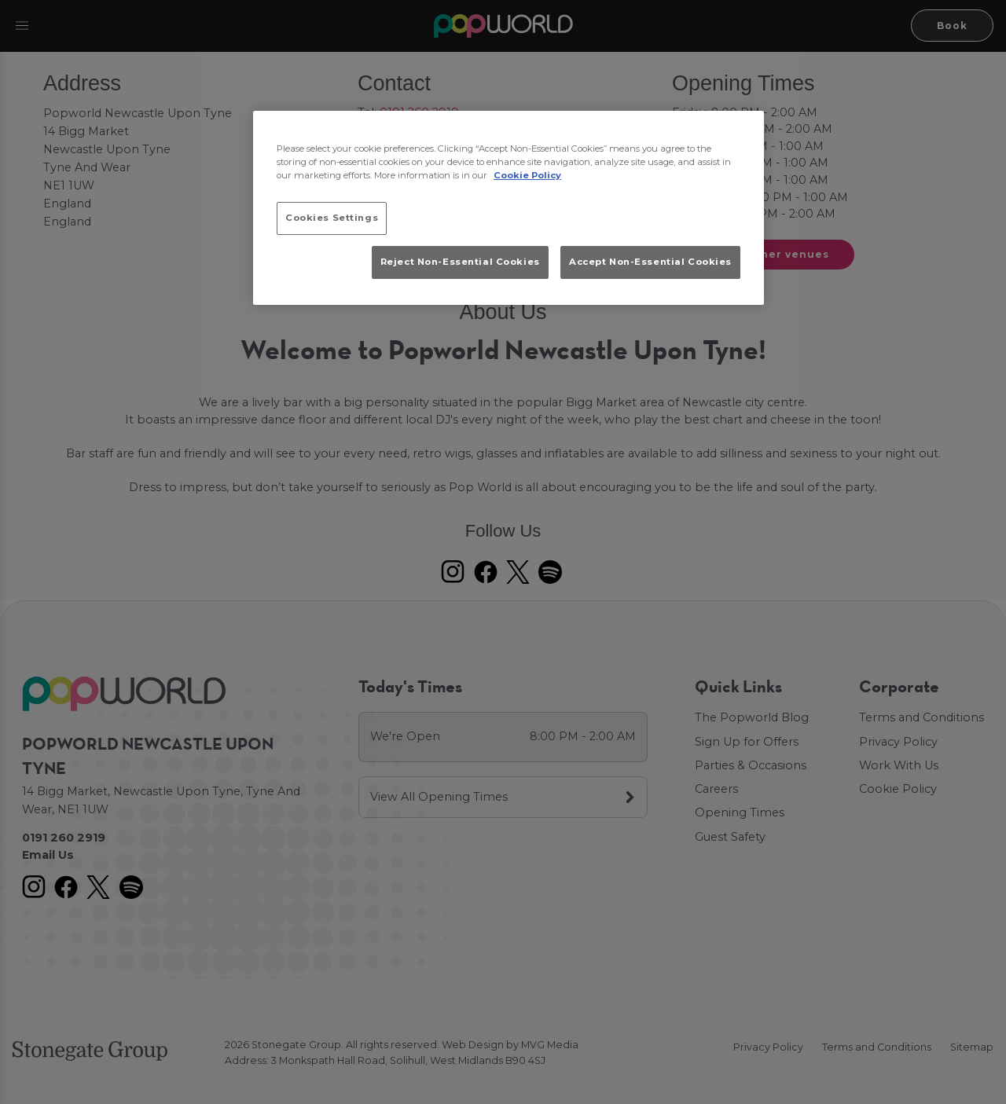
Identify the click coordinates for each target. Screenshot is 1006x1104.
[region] (508, 208)
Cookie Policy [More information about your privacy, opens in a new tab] (527, 175)
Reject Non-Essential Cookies (460, 261)
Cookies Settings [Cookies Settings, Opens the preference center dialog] (331, 217)
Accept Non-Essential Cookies (650, 261)
